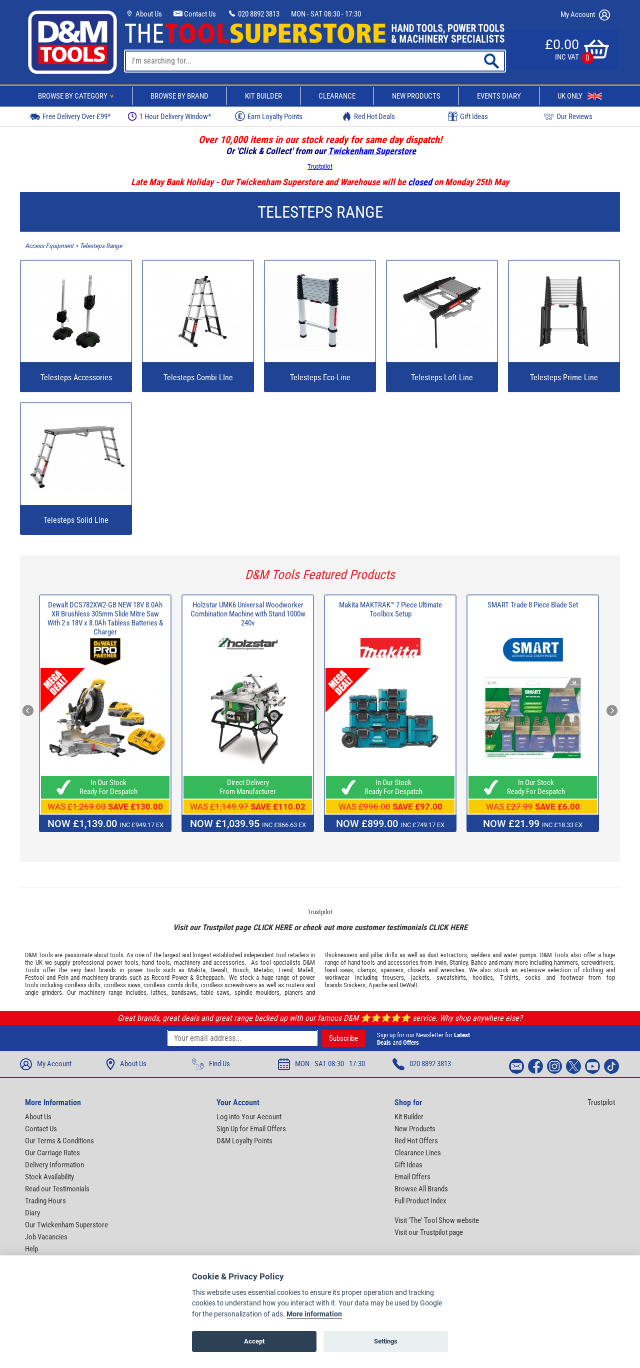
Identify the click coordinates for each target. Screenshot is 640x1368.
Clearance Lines (417, 1152)
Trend (285, 970)
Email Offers (412, 1176)
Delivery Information (54, 1164)
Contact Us (195, 14)
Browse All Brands (421, 1188)
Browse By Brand (179, 96)
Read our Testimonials (57, 1188)
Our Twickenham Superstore (66, 1224)
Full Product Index (420, 1200)
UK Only (580, 96)
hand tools (156, 962)
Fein (63, 977)
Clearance (337, 96)
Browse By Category (77, 96)
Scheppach (210, 977)
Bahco (479, 962)
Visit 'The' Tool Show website (436, 1220)
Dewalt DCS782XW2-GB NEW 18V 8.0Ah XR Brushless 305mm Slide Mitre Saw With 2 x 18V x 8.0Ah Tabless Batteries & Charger (105, 618)
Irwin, (441, 962)
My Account (585, 15)
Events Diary (499, 96)
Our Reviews (568, 116)
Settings (386, 1341)
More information (314, 1314)
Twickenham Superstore (372, 151)
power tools (122, 962)
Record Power (170, 977)
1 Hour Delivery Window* (169, 116)
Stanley (459, 962)
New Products (416, 96)
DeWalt (409, 985)
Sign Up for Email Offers (251, 1128)
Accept (254, 1341)
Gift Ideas (468, 117)
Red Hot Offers (416, 1140)
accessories (229, 962)
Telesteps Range (101, 246)
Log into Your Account (249, 1116)
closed (420, 182)
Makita (197, 970)
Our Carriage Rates (52, 1152)
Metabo (263, 970)
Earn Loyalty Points (268, 116)
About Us (143, 14)
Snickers (355, 985)
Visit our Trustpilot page (428, 1232)
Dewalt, (219, 970)
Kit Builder (263, 96)
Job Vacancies (46, 1236)
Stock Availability (49, 1176)
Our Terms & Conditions (59, 1140)
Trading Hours (45, 1200)
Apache (378, 985)
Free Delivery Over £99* (70, 116)
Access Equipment (49, 246)
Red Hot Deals (368, 116)
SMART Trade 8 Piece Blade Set (533, 604)
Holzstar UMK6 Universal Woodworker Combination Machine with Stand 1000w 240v (248, 613)
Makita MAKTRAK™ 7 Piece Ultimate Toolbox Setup (390, 609)
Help (31, 1248)
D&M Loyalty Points (244, 1140)
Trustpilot (320, 166)
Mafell (306, 970)
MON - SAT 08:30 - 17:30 (326, 14)
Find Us (211, 1064)
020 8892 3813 (254, 14)
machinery (187, 962)
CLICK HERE (272, 927)
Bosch (240, 970)
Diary (32, 1212)
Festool (34, 977)
